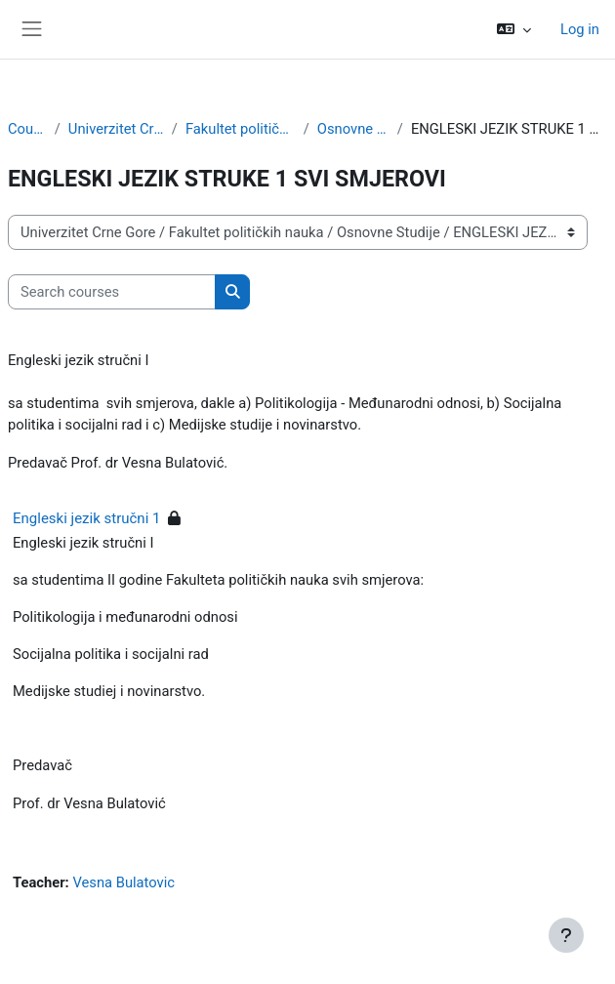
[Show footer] (566, 935)
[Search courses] (112, 291)
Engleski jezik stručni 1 (86, 518)
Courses (27, 129)
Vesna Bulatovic (123, 882)
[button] (514, 29)
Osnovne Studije (353, 129)
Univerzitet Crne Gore (116, 129)
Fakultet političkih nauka (240, 129)
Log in (579, 29)
